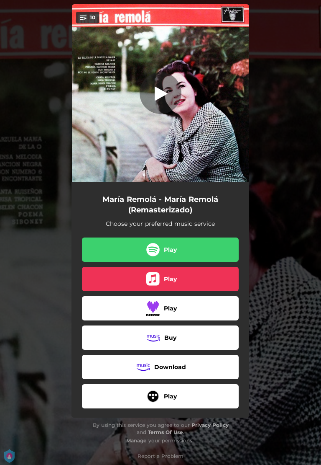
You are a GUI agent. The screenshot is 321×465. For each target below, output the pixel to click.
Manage (136, 440)
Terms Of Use (165, 432)
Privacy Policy (210, 425)
